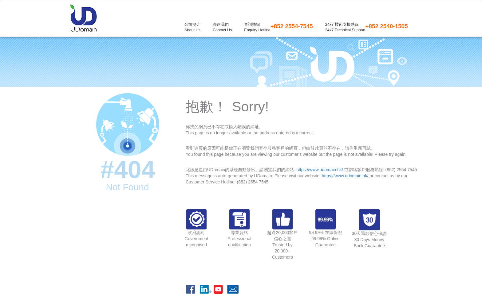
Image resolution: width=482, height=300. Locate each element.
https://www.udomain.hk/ (319, 169)
